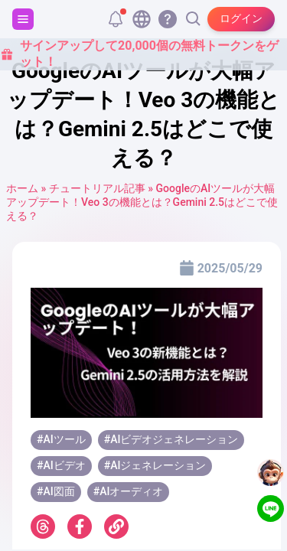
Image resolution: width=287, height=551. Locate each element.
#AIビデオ (61, 465)
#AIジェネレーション (155, 465)
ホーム (22, 188)
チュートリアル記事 (97, 188)
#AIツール (61, 439)
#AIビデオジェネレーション (171, 439)
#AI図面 (56, 491)
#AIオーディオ (128, 491)
